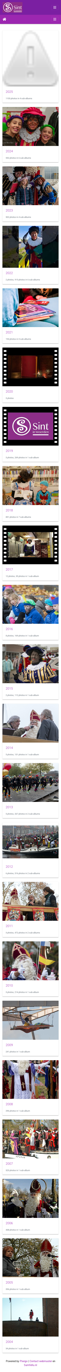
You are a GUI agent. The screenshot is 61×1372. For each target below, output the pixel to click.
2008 (9, 1104)
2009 (9, 1045)
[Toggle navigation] (54, 7)
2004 (9, 1342)
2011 (9, 926)
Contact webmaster (41, 1361)
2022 (9, 273)
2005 (9, 1282)
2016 (9, 629)
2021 (9, 332)
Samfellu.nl (30, 1365)
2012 (9, 867)
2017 (9, 569)
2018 (9, 510)
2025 (9, 92)
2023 (9, 210)
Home (4, 19)
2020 (9, 391)
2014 (9, 748)
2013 (9, 807)
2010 (9, 985)
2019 (9, 451)
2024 (9, 151)
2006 (9, 1223)
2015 (9, 688)
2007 (9, 1164)
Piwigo (24, 1361)
